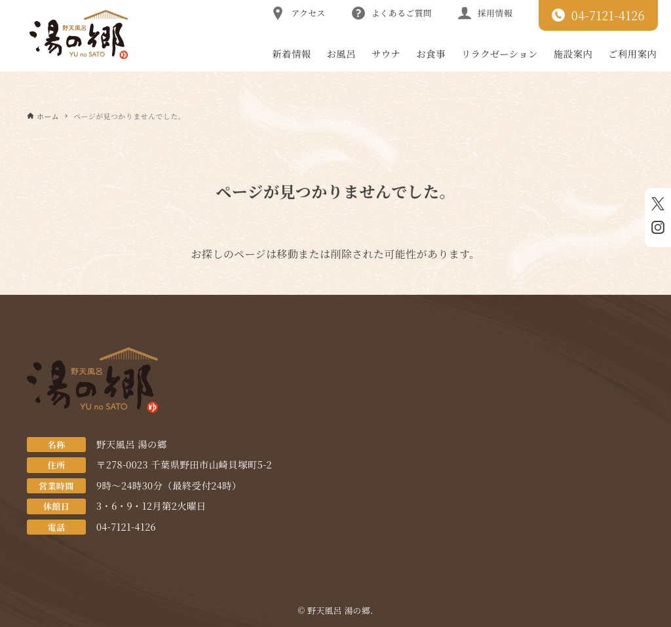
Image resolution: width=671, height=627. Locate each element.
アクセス (298, 13)
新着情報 (291, 53)
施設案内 (573, 53)
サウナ (386, 53)
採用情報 (485, 13)
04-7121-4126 (598, 15)
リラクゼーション (499, 53)
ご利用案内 (632, 53)
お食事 (430, 53)
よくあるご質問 (392, 13)
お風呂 (341, 53)
